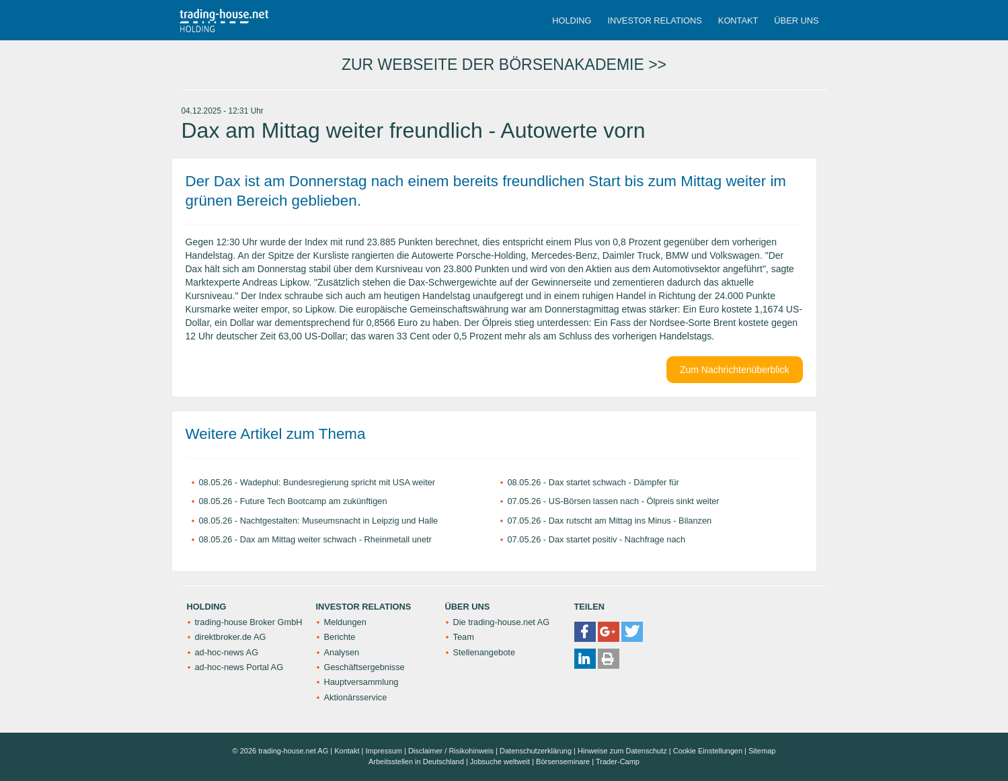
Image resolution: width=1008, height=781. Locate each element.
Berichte (340, 637)
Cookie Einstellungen (707, 751)
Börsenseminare (563, 761)
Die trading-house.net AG (501, 622)
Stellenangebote (484, 652)
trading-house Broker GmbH (249, 622)
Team (463, 637)
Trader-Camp (617, 761)
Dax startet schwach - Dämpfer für (614, 482)
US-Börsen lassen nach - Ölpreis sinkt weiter (634, 501)
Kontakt (738, 20)
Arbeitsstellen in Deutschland (416, 761)
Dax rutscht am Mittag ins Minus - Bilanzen (630, 521)
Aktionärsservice (355, 697)
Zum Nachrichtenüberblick (734, 369)
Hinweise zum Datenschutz (622, 751)
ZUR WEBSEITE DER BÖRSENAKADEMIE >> (504, 64)
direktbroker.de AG (230, 637)
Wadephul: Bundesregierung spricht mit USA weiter (337, 482)
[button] (585, 632)
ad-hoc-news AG (227, 652)
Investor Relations (655, 20)
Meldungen (345, 622)
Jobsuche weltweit (500, 761)
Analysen (342, 652)
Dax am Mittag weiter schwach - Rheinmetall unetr (336, 539)
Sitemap (761, 751)
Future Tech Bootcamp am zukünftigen (313, 501)
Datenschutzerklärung (536, 751)
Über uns (796, 20)
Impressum (384, 751)
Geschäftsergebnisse (364, 667)
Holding (571, 20)
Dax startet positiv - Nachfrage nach (617, 539)
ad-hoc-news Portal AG (239, 667)
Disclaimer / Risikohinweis (451, 751)
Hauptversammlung (361, 682)
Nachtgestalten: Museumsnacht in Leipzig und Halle (339, 521)
